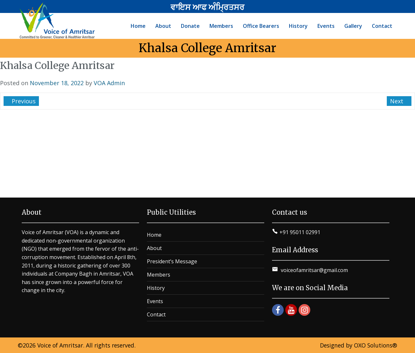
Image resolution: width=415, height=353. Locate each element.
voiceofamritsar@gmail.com (313, 270)
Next (397, 101)
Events (155, 301)
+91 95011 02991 (299, 232)
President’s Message (172, 261)
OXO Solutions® (375, 345)
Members (158, 274)
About (154, 248)
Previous (23, 101)
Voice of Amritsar (60, 345)
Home (154, 234)
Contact (156, 314)
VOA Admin (109, 83)
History (156, 287)
